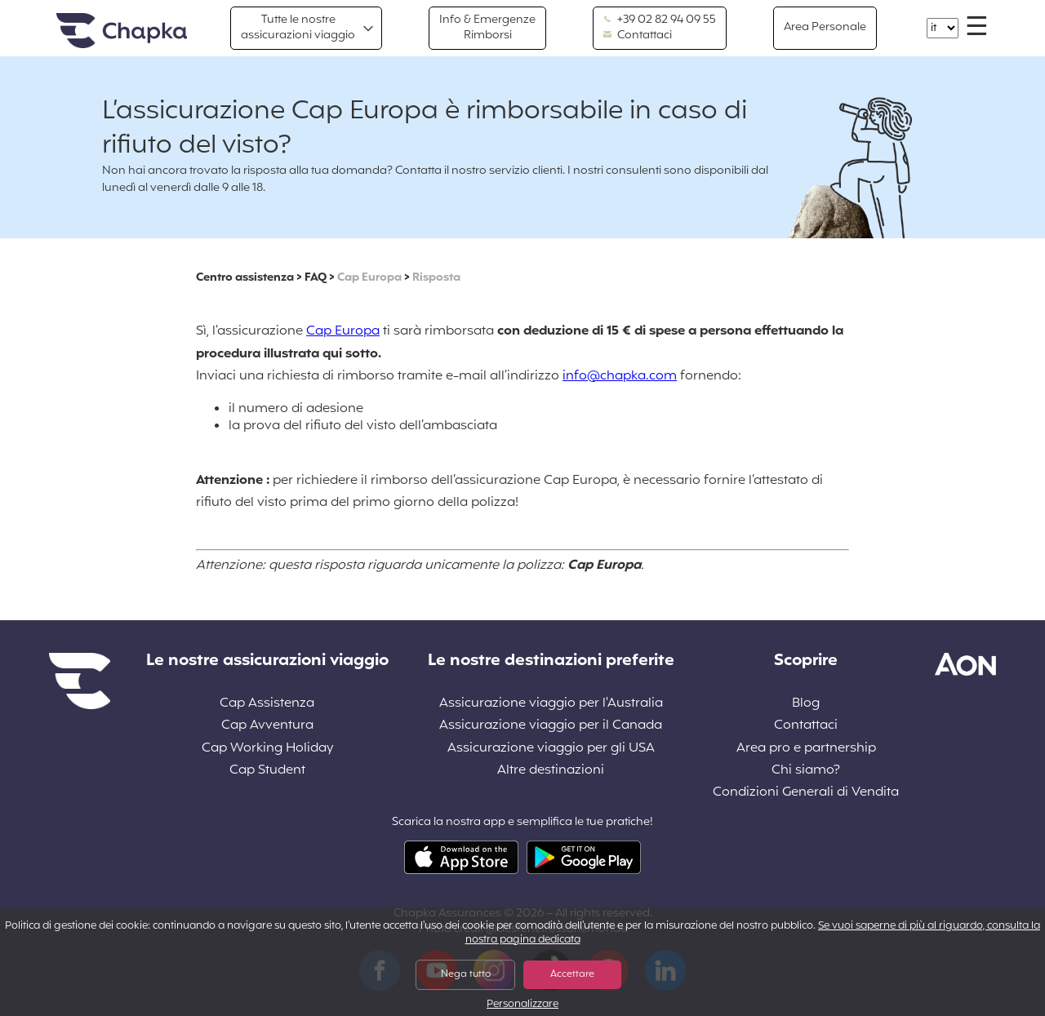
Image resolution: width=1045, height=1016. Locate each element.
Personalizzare (522, 1005)
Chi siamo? (806, 770)
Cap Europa (369, 277)
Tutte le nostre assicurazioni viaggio (298, 27)
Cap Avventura (267, 725)
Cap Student (267, 770)
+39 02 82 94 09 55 (659, 20)
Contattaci (637, 36)
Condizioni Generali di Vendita (806, 792)
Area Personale (825, 27)
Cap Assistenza (267, 703)
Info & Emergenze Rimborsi (487, 27)
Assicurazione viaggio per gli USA (551, 748)
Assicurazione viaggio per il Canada (550, 725)
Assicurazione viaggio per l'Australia (551, 703)
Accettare (572, 974)
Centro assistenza (245, 277)
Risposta (436, 277)
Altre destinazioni (550, 770)
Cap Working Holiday (267, 748)
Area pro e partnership (806, 748)
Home (121, 31)
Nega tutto (466, 974)
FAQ (316, 277)
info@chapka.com (620, 376)
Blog (806, 703)
